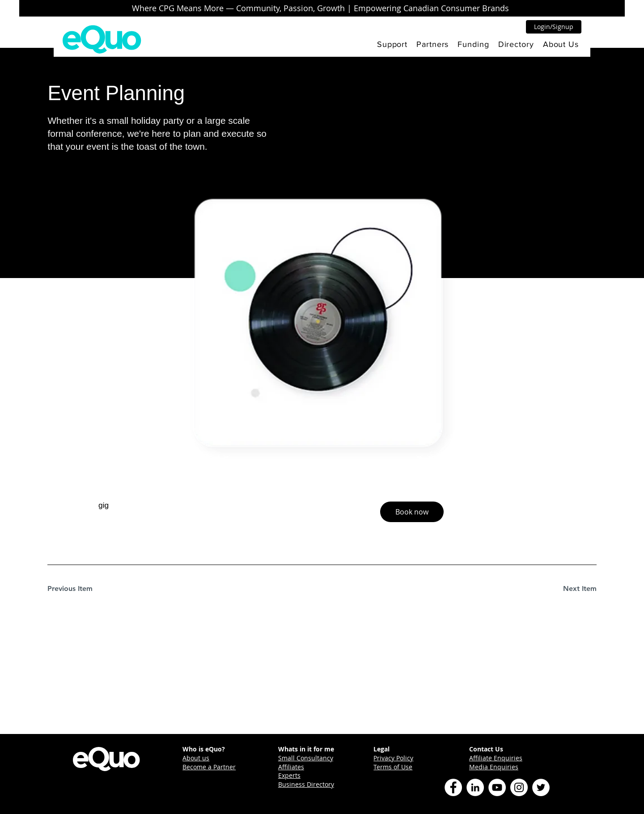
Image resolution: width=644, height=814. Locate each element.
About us (195, 758)
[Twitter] (541, 787)
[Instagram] (519, 787)
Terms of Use (392, 767)
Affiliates (291, 767)
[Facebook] (453, 787)
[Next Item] (565, 588)
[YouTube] (497, 787)
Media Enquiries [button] (493, 767)
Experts (289, 775)
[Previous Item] (79, 588)
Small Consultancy (305, 758)
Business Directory (306, 784)
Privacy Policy (393, 758)
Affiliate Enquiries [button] (495, 758)
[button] (392, 44)
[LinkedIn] (475, 787)
